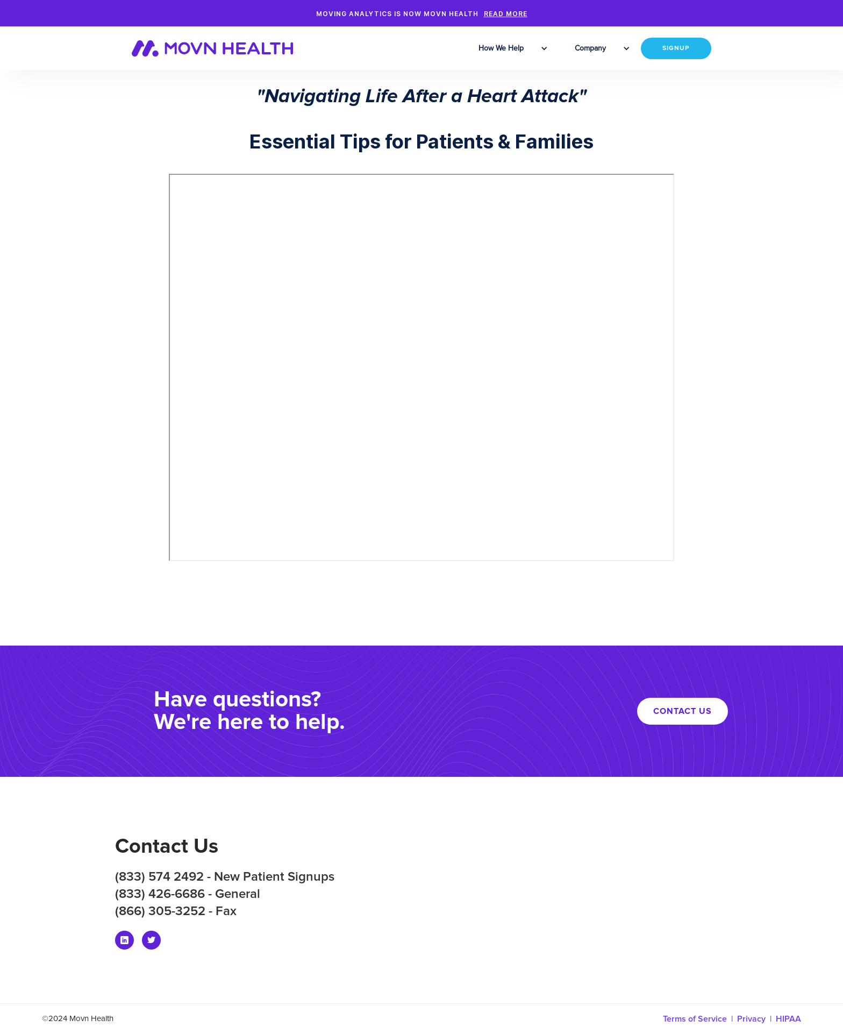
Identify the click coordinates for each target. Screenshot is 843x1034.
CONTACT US (682, 711)
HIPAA (788, 1019)
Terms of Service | (700, 1019)
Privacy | (756, 1019)
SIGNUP (676, 48)
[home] (219, 48)
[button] (502, 48)
